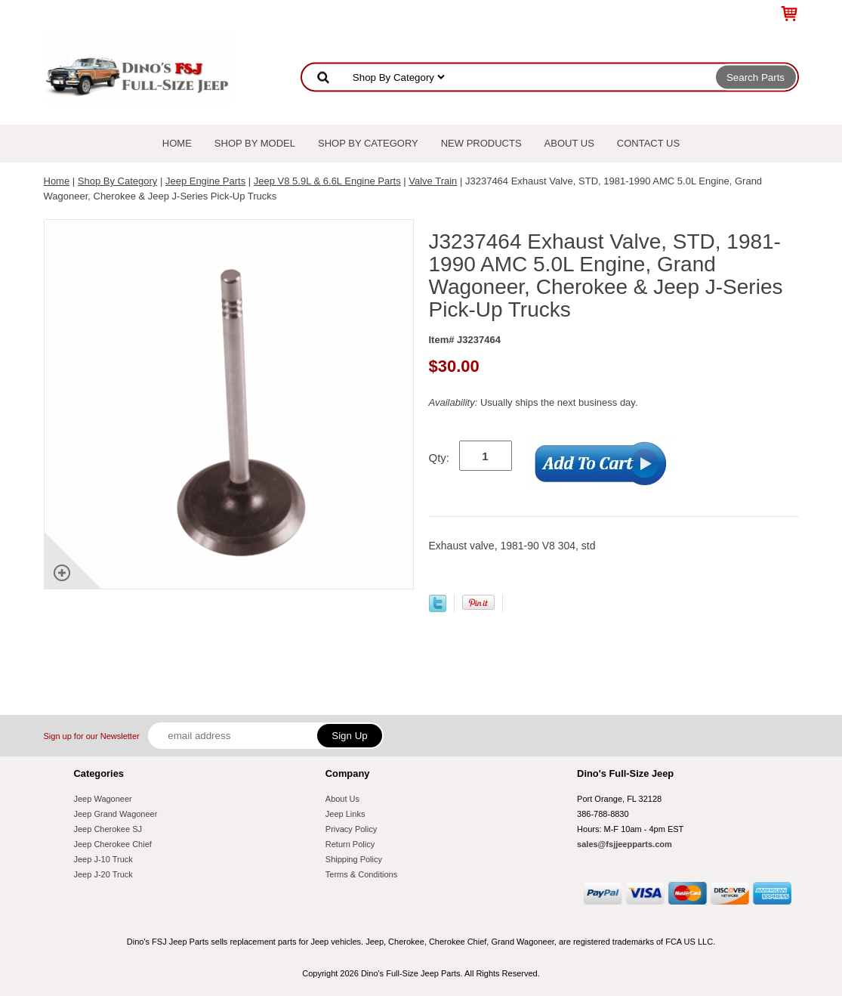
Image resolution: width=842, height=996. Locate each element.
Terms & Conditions (361, 874)
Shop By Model (254, 143)
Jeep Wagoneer (103, 798)
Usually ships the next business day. (533, 402)
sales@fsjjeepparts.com (624, 844)
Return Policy (350, 844)
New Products (481, 143)
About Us (569, 143)
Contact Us (648, 143)
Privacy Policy (351, 829)
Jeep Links (345, 813)
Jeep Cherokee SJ (108, 829)
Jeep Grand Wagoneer (116, 813)
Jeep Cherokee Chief (113, 844)
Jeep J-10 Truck (103, 859)
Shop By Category (368, 143)
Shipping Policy (353, 859)
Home (177, 143)
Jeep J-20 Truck (103, 874)
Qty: (439, 457)
